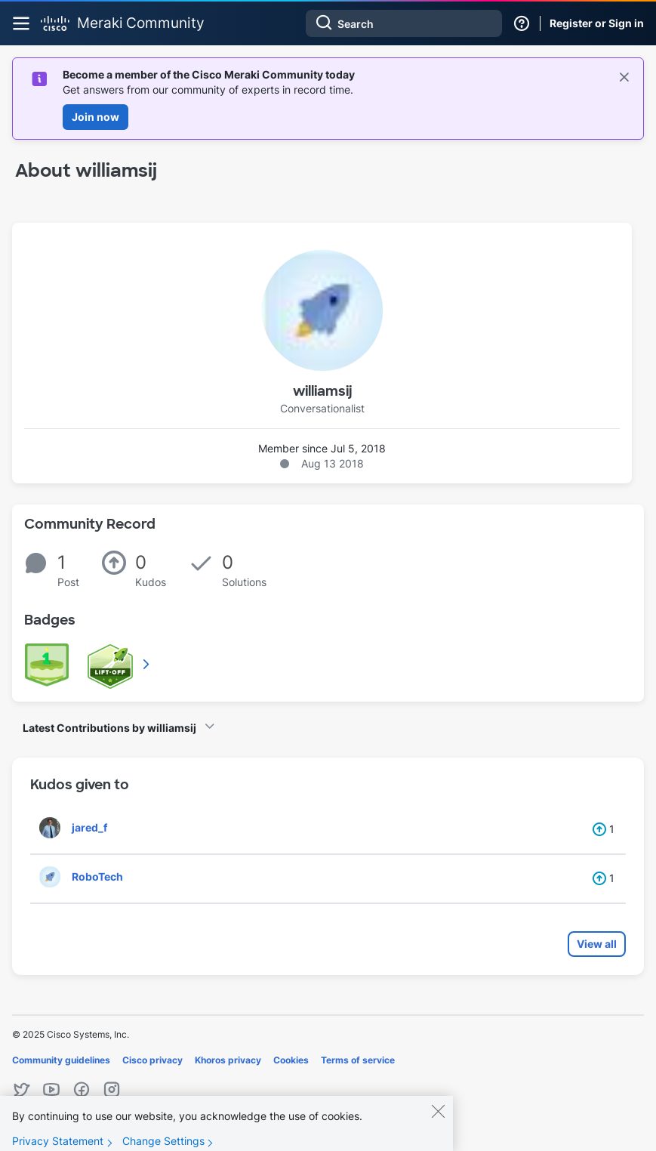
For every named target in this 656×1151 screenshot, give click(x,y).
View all (597, 943)
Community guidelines (61, 1060)
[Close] (437, 1120)
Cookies (291, 1060)
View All (147, 664)
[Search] (404, 23)
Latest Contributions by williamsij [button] (109, 727)
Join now (95, 116)
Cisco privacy (152, 1060)
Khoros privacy (228, 1060)
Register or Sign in (597, 23)
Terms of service (358, 1060)
